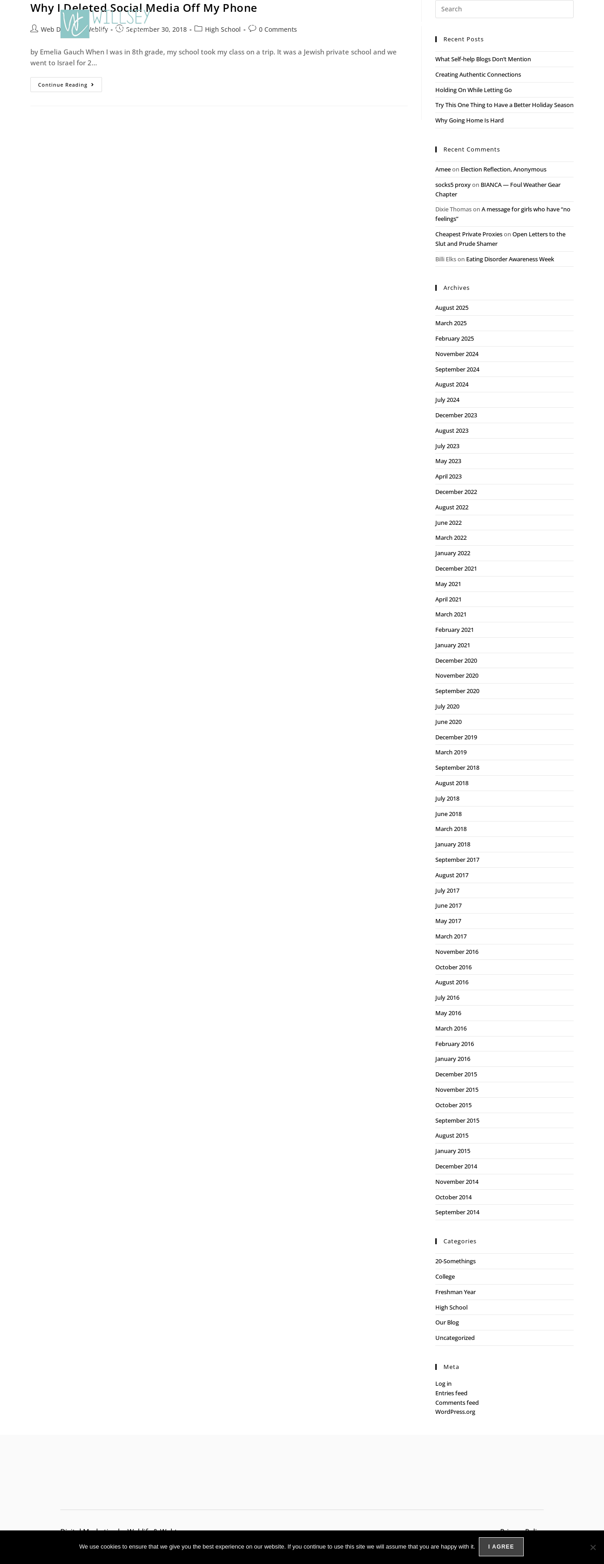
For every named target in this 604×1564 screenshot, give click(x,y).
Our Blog (447, 1322)
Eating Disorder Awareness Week (510, 259)
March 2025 (451, 323)
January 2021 (452, 645)
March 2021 (451, 614)
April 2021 (448, 599)
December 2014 (456, 1166)
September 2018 (457, 767)
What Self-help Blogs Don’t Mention (483, 59)
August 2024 (451, 384)
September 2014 (457, 1212)
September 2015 (457, 1120)
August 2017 (451, 875)
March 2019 (451, 752)
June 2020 (448, 722)
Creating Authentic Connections (478, 74)
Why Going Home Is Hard (469, 120)
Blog (492, 24)
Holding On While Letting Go (473, 90)
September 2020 (457, 691)
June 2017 (448, 905)
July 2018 (447, 798)
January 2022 (452, 553)
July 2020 (447, 706)
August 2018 (451, 783)
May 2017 (448, 921)
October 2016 (453, 967)
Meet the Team (445, 24)
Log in (443, 1383)
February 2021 (454, 630)
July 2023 (447, 446)
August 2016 (451, 982)
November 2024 (456, 354)
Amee (443, 169)
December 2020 (456, 660)
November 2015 (456, 1089)
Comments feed (457, 1402)
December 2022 (456, 492)
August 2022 (451, 507)
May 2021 (448, 584)
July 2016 (447, 997)
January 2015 (452, 1151)
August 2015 (451, 1135)
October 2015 (453, 1105)
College (445, 1276)
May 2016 (448, 1013)
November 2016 (456, 952)
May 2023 (448, 461)
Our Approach (260, 24)
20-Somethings (455, 1261)
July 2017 (447, 890)
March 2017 (451, 936)
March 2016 (451, 1028)
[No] (592, 1547)
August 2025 (451, 307)
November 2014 (456, 1182)
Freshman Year (455, 1292)
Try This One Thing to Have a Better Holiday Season (504, 105)
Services (312, 24)
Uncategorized (455, 1338)
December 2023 (456, 415)
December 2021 (456, 568)
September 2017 (457, 859)
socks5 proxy (453, 185)
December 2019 (456, 737)
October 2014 (453, 1197)
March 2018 (451, 829)
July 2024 (447, 400)
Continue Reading (70, 82)
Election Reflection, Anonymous (503, 169)
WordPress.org (455, 1412)
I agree (502, 1547)
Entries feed (451, 1393)
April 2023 (448, 476)
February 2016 (454, 1044)
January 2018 (452, 844)
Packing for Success (376, 24)
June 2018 (448, 814)
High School (451, 1307)
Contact (529, 24)
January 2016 (452, 1059)
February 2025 (454, 338)
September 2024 (457, 369)
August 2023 (451, 430)
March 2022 (451, 537)
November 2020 (456, 675)
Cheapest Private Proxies (468, 234)
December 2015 (456, 1074)
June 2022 (448, 522)
